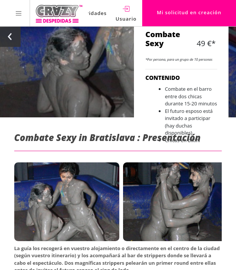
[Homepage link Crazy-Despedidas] (59, 13)
